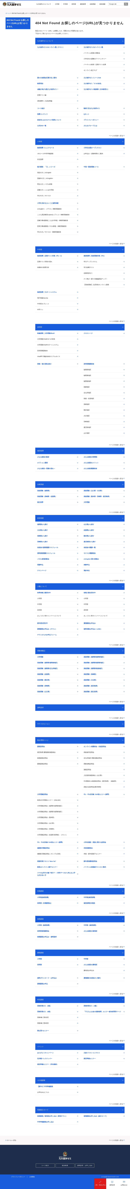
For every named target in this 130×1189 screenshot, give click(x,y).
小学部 (57, 4)
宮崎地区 (87, 421)
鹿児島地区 (87, 427)
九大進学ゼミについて (43, 4)
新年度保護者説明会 (90, 861)
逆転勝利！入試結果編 (44, 101)
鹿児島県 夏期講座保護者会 (46, 752)
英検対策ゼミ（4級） (91, 1006)
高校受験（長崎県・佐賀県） (47, 496)
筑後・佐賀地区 (89, 398)
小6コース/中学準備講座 (45, 153)
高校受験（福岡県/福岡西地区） (94, 657)
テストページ (41, 570)
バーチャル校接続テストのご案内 (95, 867)
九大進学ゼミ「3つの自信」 (93, 83)
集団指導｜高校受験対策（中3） (94, 256)
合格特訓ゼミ (88, 273)
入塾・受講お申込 (100, 1185)
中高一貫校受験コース (91, 167)
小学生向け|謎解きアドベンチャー (95, 59)
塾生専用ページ (42, 740)
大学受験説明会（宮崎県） (46, 829)
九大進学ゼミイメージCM (92, 78)
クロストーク (88, 333)
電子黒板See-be (42, 298)
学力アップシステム (90, 261)
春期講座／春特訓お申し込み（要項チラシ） (52, 1116)
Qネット (86, 114)
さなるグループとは (90, 125)
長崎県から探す (42, 536)
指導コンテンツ (42, 114)
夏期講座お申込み (90, 623)
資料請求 (40, 707)
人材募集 (32, 1177)
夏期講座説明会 (42, 764)
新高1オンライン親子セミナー (47, 867)
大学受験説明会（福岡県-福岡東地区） (50, 811)
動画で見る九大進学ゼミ (92, 108)
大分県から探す (42, 530)
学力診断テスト (89, 267)
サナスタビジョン (43, 724)
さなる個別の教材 (43, 457)
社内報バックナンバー (44, 1058)
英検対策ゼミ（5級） (44, 1011)
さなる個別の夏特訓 (90, 964)
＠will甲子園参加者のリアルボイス (48, 356)
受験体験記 (41, 651)
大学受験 (87, 502)
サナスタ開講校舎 (90, 553)
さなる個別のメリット (91, 463)
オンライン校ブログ (90, 70)
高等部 (74, 4)
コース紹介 (41, 108)
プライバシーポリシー (91, 120)
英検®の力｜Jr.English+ (45, 178)
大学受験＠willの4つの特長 (46, 339)
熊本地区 (87, 410)
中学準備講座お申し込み (45, 1122)
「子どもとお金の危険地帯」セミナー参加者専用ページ (102, 1011)
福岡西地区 (87, 369)
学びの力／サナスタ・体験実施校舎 (49, 232)
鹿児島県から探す (90, 541)
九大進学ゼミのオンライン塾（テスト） (50, 47)
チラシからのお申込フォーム (47, 635)
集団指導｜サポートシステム (47, 292)
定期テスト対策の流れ (44, 261)
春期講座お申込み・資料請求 (47, 937)
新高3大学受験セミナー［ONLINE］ (49, 800)
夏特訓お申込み (89, 970)
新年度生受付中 (42, 623)
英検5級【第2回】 (43, 1023)
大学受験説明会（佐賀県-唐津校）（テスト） (52, 835)
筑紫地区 (87, 387)
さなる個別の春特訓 (90, 931)
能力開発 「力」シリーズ (46, 167)
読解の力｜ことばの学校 (45, 190)
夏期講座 (40, 953)
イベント (40, 1046)
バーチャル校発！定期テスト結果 (95, 64)
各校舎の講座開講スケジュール (47, 547)
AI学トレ (40, 309)
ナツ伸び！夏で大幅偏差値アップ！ (95, 279)
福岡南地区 (87, 381)
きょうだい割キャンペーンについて (49, 616)
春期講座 (40, 919)
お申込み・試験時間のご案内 (93, 153)
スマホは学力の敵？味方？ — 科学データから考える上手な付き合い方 (56, 874)
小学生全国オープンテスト (93, 148)
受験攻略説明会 (89, 764)
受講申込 (40, 565)
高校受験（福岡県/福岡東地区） (94, 663)
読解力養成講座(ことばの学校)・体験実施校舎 (52, 220)
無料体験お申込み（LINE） (93, 629)
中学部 (65, 4)
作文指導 (40, 159)
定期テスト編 (41, 95)
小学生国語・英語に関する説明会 (95, 842)
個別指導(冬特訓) (89, 903)
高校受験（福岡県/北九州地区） (48, 668)
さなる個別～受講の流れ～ (46, 468)
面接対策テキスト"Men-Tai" (46, 861)
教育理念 (40, 83)
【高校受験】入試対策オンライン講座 (96, 284)
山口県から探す (89, 524)
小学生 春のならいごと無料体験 (48, 203)
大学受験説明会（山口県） (46, 823)
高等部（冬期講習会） (44, 903)
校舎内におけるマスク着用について (49, 120)
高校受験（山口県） (44, 691)
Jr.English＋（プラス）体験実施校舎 (49, 209)
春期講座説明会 (42, 758)
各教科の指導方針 (43, 267)
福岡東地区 (87, 375)
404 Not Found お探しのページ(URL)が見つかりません (18, 23)
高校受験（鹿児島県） (91, 686)
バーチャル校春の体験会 (92, 53)
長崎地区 (87, 404)
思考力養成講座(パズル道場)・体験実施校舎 (52, 226)
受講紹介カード (42, 1110)
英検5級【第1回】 (43, 1017)
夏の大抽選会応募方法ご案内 (47, 78)
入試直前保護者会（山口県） (93, 775)
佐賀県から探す (89, 530)
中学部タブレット (43, 304)
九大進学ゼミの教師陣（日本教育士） (96, 89)
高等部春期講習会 (43, 931)
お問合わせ (124, 1185)
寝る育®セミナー (43, 1031)
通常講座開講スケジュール (46, 553)
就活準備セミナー (90, 1058)
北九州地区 (87, 393)
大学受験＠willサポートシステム (48, 345)
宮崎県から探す (42, 541)
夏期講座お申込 (42, 984)
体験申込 (87, 565)
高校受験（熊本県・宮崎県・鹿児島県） (97, 496)
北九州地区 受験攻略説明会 (93, 758)
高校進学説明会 (89, 752)
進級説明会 (87, 769)
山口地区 (87, 433)
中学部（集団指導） (90, 925)
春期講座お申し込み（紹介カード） (95, 1116)
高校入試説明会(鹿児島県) (92, 787)
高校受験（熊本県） (44, 680)
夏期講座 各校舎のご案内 (92, 978)
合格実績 (93, 4)
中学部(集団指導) (89, 897)
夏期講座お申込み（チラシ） (47, 629)
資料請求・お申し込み (85, 1165)
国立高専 (40, 502)
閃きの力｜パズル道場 (44, 184)
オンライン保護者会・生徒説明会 (95, 746)
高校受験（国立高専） (91, 691)
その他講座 (41, 1080)
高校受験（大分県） (90, 680)
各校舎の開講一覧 (90, 547)
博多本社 (87, 570)
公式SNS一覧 (41, 125)
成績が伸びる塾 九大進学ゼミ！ (48, 89)
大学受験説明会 (42, 794)
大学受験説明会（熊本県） (46, 817)
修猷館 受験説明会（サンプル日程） (49, 854)
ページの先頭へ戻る (116, 136)
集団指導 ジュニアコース (45, 148)
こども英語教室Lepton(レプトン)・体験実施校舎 (53, 214)
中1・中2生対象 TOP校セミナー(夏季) (50, 842)
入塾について (42, 586)
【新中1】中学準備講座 (45, 1086)
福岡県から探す (42, 524)
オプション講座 (42, 463)
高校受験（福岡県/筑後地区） (93, 668)
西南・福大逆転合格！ (44, 364)
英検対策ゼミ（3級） (44, 1006)
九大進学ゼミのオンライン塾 (93, 47)
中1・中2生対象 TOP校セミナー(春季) (96, 794)
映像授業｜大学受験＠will (46, 333)
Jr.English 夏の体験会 (91, 559)
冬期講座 (40, 891)
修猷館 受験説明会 (43, 848)
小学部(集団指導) (43, 897)
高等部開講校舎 (42, 350)
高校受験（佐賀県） (44, 674)
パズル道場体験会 (43, 559)
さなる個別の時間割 (90, 457)
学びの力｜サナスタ (44, 195)
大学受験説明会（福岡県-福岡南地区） (50, 806)
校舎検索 (102, 4)
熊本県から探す (89, 536)
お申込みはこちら (43, 1092)
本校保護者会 (88, 848)
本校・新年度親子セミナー (93, 854)
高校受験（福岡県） (44, 490)
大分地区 (87, 416)
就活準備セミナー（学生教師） (47, 1064)
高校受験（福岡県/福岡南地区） (48, 663)
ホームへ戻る (11, 1140)
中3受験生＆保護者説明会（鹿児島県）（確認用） (100, 781)
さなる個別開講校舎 (90, 468)
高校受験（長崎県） (90, 674)
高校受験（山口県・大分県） (93, 490)
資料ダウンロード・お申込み (47, 978)
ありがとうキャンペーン (45, 1053)
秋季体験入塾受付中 (44, 593)
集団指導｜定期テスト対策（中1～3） (50, 256)
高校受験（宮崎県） (44, 686)
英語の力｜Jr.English (44, 172)
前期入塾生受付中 (90, 593)
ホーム (8, 13)
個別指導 (83, 4)
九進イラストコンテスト (92, 1053)
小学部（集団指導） (44, 925)
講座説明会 (41, 746)
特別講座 (40, 999)
